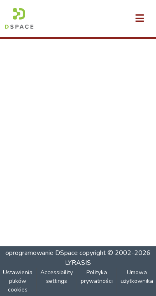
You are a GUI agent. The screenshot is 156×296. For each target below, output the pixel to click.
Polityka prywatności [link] (97, 276)
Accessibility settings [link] (56, 276)
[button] (19, 18)
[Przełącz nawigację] (139, 18)
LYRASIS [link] (78, 262)
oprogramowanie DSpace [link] (41, 252)
